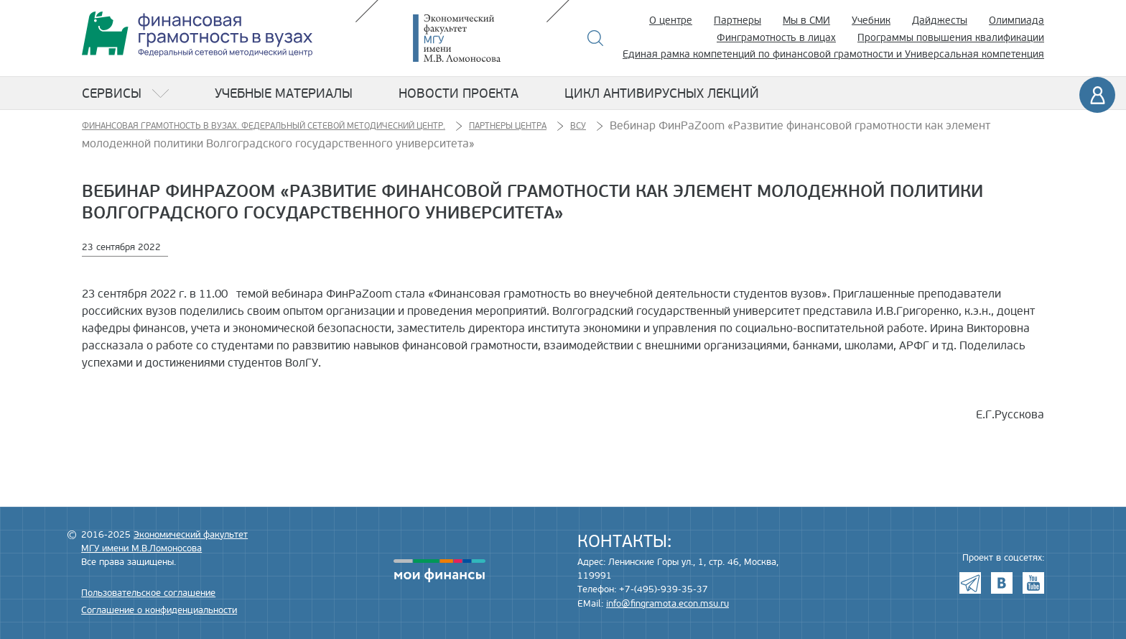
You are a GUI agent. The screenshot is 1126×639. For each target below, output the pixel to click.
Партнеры (737, 20)
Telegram (970, 583)
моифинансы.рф (439, 570)
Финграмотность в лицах (776, 38)
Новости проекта (458, 93)
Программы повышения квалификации (950, 38)
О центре (670, 20)
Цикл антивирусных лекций (661, 93)
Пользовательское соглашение (148, 593)
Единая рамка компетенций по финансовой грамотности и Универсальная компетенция (833, 54)
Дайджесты (939, 20)
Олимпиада (1016, 20)
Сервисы (111, 93)
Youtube (1033, 583)
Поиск (595, 38)
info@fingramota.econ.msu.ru (667, 604)
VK (1002, 583)
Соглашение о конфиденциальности (159, 610)
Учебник (871, 20)
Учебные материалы (284, 93)
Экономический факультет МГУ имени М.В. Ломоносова (478, 38)
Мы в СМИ (806, 20)
